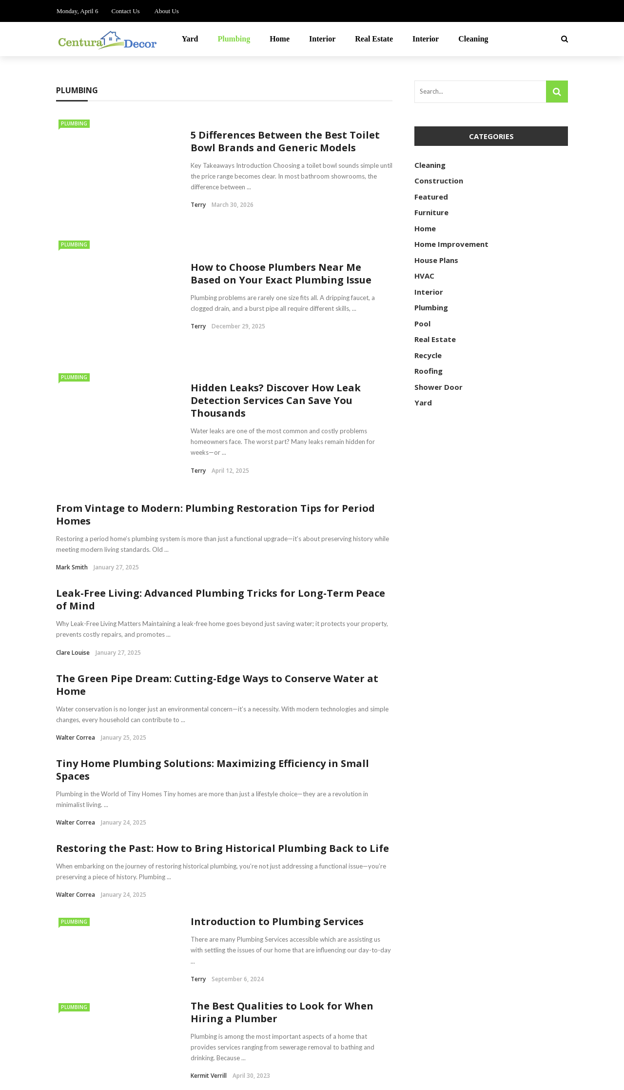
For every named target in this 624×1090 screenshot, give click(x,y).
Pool (422, 323)
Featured (431, 197)
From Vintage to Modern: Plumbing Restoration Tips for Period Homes (215, 393)
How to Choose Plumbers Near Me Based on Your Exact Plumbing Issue (281, 260)
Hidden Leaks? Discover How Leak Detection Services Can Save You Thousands (276, 361)
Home (280, 39)
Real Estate (374, 39)
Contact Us (125, 11)
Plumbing (233, 39)
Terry (198, 205)
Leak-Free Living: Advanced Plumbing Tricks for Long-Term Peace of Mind (220, 478)
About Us (167, 11)
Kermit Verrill (209, 954)
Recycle (428, 355)
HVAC (424, 276)
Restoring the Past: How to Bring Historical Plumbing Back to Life (222, 726)
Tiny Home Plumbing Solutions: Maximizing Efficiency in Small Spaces (212, 648)
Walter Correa (75, 615)
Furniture (431, 212)
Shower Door (438, 387)
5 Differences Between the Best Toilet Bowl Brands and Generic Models (285, 141)
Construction (438, 180)
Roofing (428, 371)
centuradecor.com (117, 1076)
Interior (322, 39)
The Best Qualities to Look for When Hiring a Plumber (282, 890)
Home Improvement (451, 244)
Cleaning (473, 39)
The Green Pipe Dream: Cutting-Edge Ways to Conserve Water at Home (217, 563)
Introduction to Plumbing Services (277, 800)
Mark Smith (72, 446)
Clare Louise (73, 530)
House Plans (436, 260)
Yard (190, 39)
